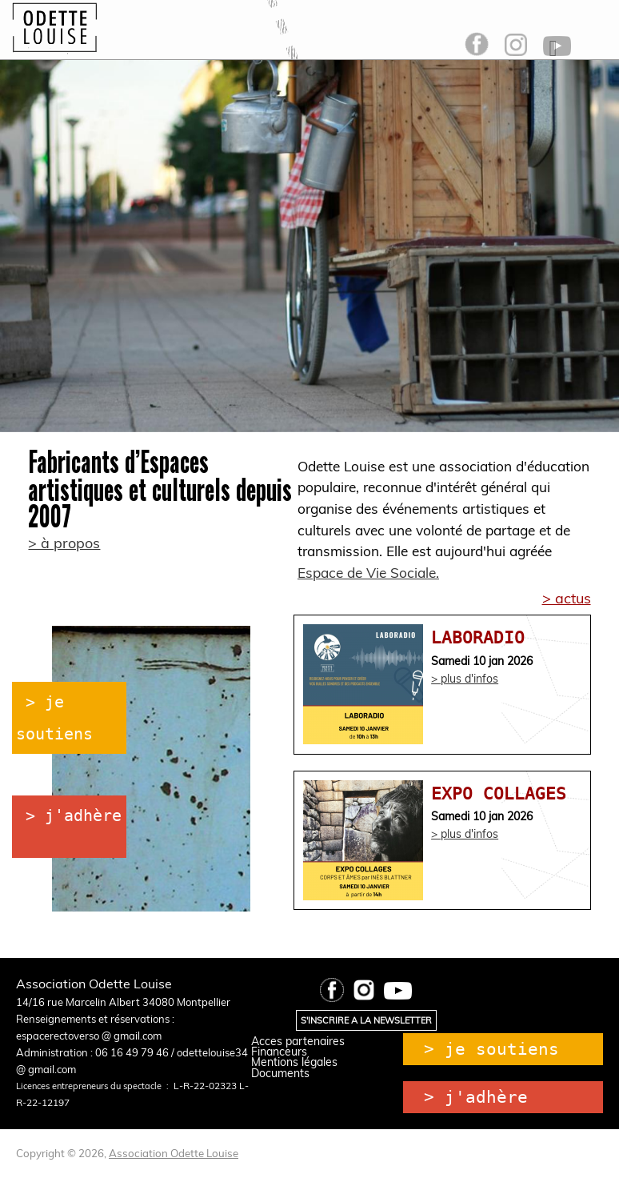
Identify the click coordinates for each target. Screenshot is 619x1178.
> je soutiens (491, 1049)
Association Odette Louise (173, 1153)
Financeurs (279, 1051)
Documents (280, 1073)
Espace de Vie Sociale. (368, 572)
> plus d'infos (464, 678)
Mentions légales (294, 1062)
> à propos (64, 543)
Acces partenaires (298, 1041)
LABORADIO (478, 637)
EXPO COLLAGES (498, 793)
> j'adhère (74, 815)
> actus (566, 598)
